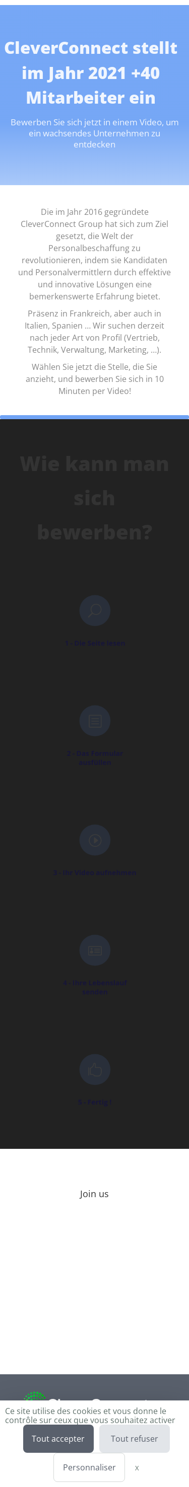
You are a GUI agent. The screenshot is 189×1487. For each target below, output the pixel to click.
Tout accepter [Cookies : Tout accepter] (58, 1438)
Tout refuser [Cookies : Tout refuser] (134, 1438)
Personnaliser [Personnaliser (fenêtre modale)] (89, 1467)
